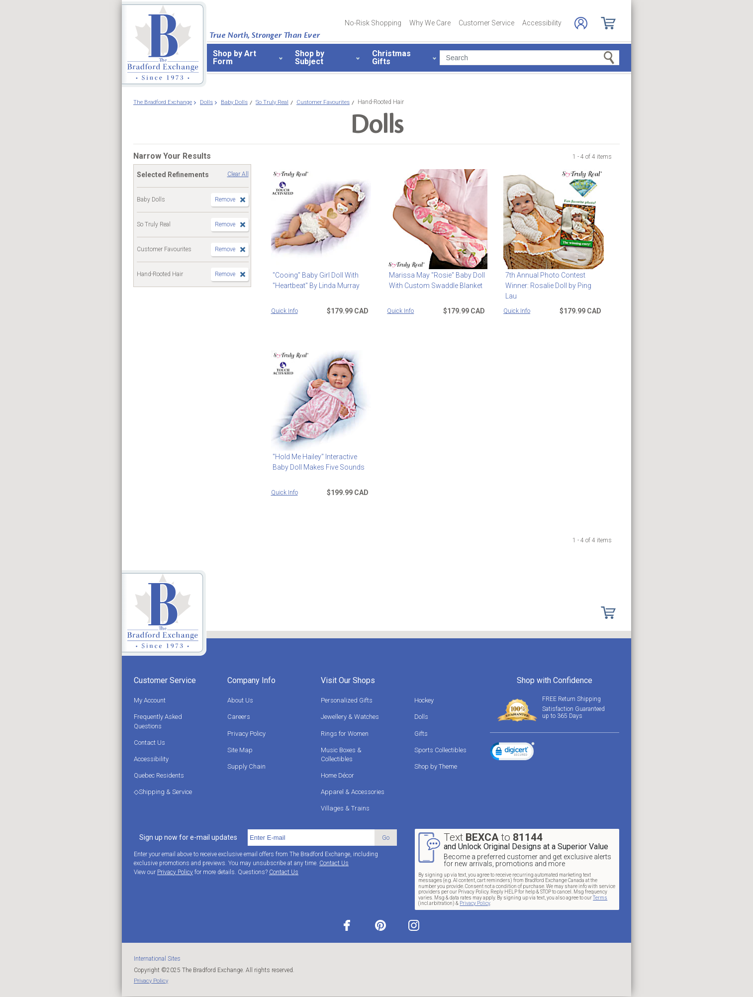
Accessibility (542, 23)
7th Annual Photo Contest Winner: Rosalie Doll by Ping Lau (552, 280)
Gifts (421, 733)
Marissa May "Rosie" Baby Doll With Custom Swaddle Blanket (435, 280)
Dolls (421, 716)
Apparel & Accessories (352, 792)
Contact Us (149, 742)
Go (385, 837)
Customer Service (486, 23)
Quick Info (284, 310)
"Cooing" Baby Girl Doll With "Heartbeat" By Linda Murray (314, 280)
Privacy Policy (246, 733)
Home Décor (337, 775)
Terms (600, 897)
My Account (150, 700)
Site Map (240, 750)
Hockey (424, 700)
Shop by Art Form (234, 57)
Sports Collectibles (440, 750)
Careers (238, 716)
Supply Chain (246, 766)
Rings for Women (345, 733)
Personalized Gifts (347, 700)
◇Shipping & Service (163, 792)
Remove (225, 199)
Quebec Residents (159, 775)
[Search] (529, 57)
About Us (240, 700)
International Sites (157, 958)
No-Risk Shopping (373, 23)
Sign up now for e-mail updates (188, 837)
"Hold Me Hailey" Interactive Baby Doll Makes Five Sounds (317, 462)
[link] (512, 753)
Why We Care (430, 23)
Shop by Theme (435, 766)
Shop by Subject (309, 57)
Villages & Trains (345, 808)
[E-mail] (311, 837)
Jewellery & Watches (350, 716)
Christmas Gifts (391, 57)
